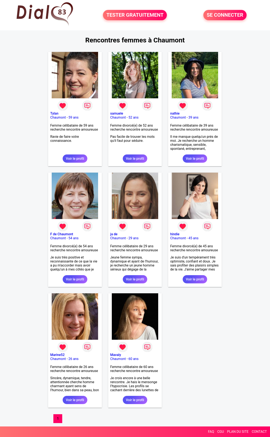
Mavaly (115, 355)
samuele (116, 113)
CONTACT (259, 432)
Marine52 (57, 355)
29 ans (133, 238)
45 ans (193, 238)
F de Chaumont (61, 234)
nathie (175, 113)
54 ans (74, 238)
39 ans (193, 117)
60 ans (133, 359)
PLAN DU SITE (238, 432)
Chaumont (58, 117)
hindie (175, 234)
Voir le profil (75, 159)
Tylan (54, 113)
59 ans (74, 117)
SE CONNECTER (225, 15)
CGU (220, 432)
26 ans (74, 359)
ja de (113, 234)
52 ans (133, 117)
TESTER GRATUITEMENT (134, 15)
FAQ (211, 432)
